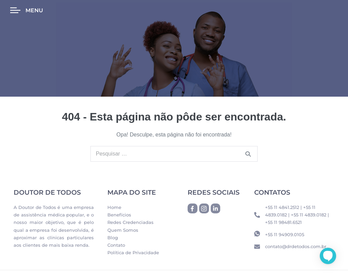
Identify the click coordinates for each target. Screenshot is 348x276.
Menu (34, 10)
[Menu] (15, 10)
